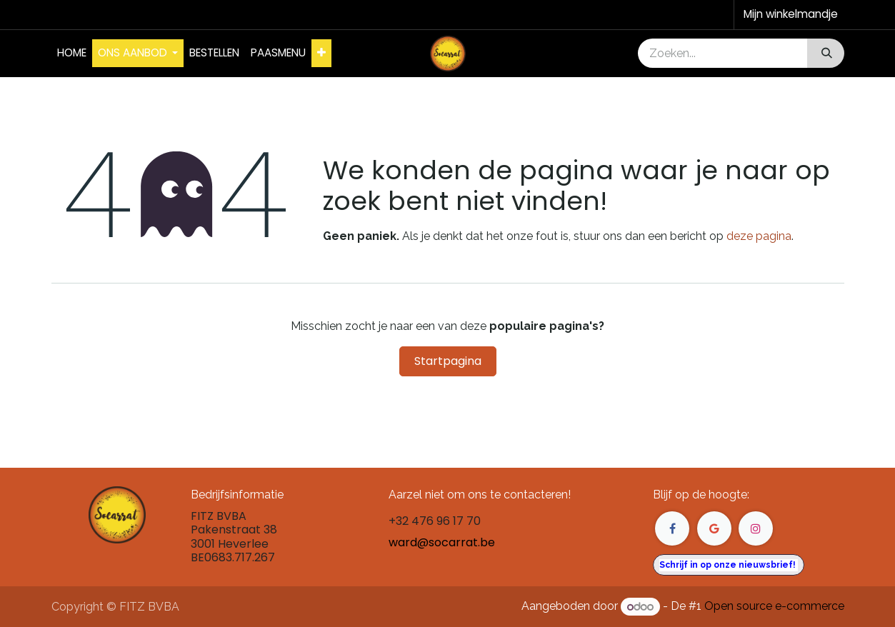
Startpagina (447, 361)
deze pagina (758, 236)
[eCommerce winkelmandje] (789, 14)
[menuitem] (71, 53)
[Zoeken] (825, 53)
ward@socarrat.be (442, 542)
